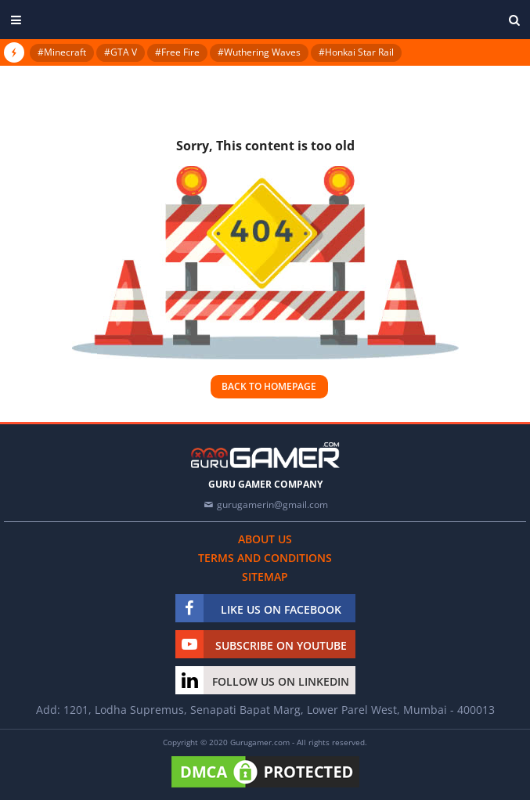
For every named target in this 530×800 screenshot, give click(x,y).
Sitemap (265, 576)
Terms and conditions (265, 557)
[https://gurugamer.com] (265, 455)
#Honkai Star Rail (356, 52)
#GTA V (120, 52)
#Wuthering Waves (259, 52)
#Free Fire (177, 52)
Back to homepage (269, 386)
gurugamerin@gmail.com (272, 504)
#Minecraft (62, 52)
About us (265, 539)
